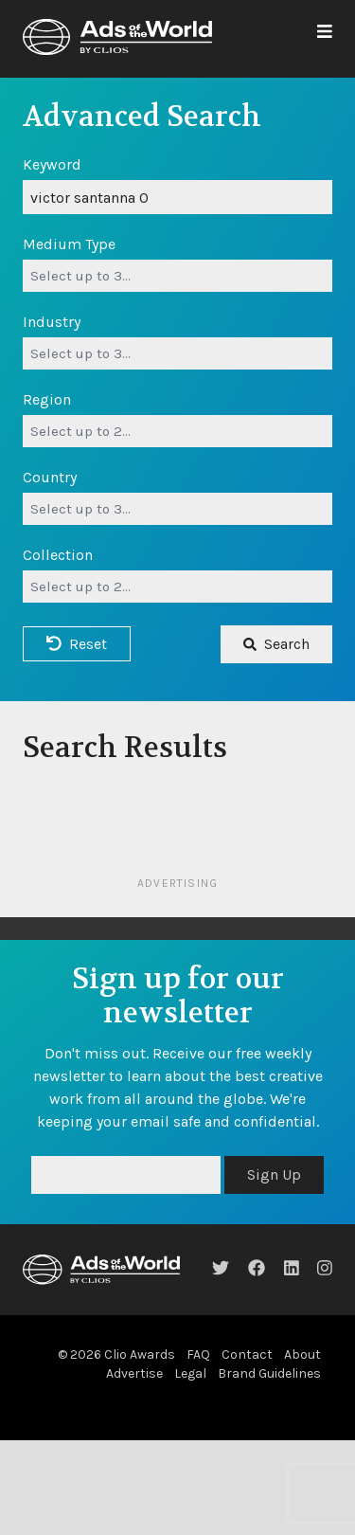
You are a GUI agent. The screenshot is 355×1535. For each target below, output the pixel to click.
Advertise (134, 1373)
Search (276, 644)
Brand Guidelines (269, 1373)
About (302, 1354)
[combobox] (177, 275)
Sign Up (274, 1174)
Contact (247, 1354)
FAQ (198, 1354)
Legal (190, 1373)
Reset (76, 644)
